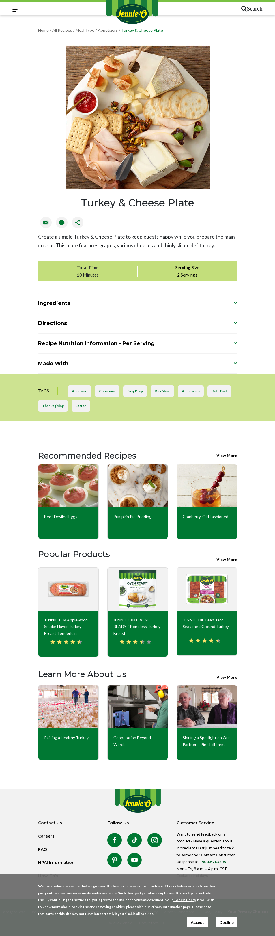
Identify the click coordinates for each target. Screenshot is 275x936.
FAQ (42, 849)
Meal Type (85, 30)
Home (43, 30)
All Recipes (62, 30)
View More (226, 455)
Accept (197, 922)
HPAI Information (56, 862)
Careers (46, 836)
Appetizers (108, 30)
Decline (226, 922)
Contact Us (50, 822)
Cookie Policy (184, 900)
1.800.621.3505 (212, 862)
